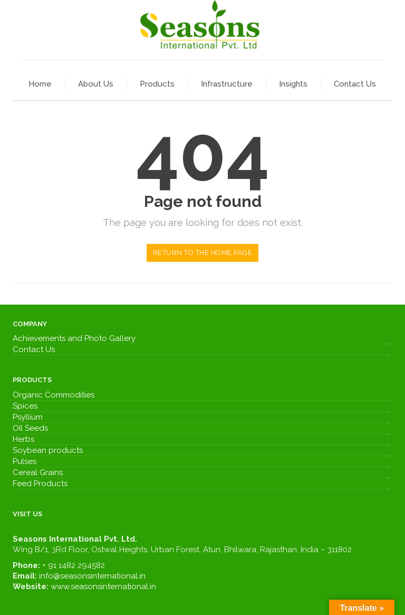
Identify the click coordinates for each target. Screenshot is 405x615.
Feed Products (40, 483)
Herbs (23, 439)
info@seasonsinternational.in (92, 576)
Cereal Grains (38, 472)
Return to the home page (203, 253)
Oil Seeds (30, 428)
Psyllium (28, 417)
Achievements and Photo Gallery (74, 338)
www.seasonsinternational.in (103, 586)
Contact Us (34, 349)
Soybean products (48, 450)
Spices (25, 406)
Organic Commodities (53, 395)
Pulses (24, 461)
